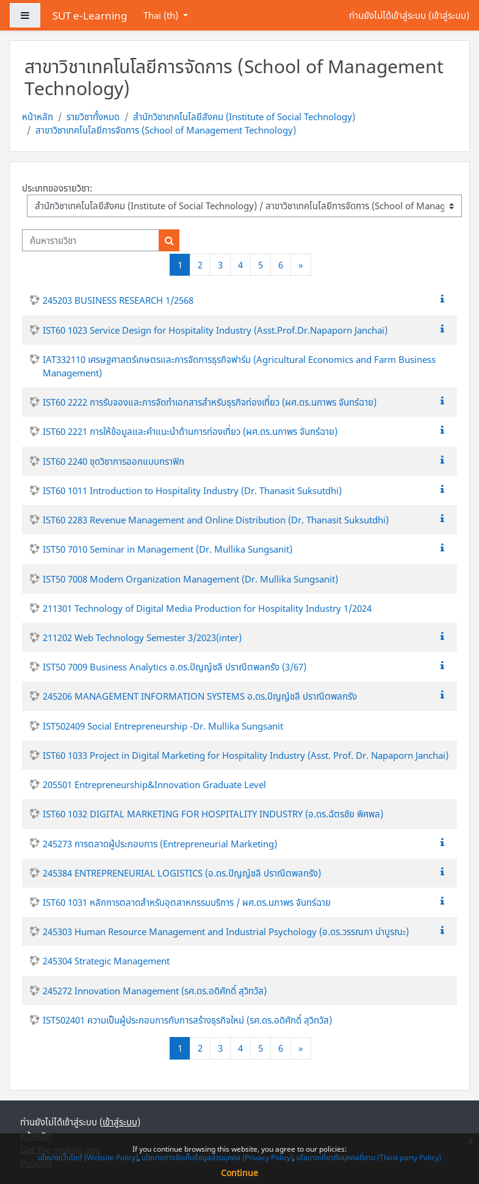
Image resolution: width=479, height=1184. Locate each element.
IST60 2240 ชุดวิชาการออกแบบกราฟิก (113, 461)
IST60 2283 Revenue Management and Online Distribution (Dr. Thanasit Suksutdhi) (216, 520)
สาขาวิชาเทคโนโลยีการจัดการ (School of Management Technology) (165, 130)
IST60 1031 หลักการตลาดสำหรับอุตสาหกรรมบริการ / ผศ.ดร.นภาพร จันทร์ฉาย (187, 902)
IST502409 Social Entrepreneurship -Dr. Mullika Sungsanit (163, 726)
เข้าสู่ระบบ (448, 15)
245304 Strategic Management (106, 961)
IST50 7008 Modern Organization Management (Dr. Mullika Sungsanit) (190, 579)
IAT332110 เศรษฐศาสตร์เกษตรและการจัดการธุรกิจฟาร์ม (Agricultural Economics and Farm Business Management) (239, 366)
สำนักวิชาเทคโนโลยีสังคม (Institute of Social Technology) (244, 116)
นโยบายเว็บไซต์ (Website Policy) (88, 1157)
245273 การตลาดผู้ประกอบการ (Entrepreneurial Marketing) (160, 844)
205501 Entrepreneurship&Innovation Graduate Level (154, 784)
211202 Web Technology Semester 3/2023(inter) (142, 637)
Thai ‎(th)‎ (162, 15)
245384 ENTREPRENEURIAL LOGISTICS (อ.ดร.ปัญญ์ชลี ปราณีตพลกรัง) (182, 873)
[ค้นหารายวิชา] (90, 240)
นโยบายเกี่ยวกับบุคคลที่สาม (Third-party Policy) (369, 1157)
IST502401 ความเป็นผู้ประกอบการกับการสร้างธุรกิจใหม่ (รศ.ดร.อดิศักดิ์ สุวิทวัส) (187, 1020)
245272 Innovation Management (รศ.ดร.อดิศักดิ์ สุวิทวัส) (155, 991)
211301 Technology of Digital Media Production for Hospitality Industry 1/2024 (207, 608)
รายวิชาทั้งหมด (93, 116)
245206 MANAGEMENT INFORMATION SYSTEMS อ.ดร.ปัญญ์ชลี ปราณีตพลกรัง (200, 696)
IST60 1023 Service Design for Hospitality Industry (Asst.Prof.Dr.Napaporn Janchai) (215, 330)
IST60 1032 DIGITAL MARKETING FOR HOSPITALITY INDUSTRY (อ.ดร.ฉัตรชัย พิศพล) (213, 814)
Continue (239, 1173)
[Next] (300, 265)
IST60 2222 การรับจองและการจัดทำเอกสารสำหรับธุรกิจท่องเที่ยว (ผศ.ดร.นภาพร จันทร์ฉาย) (209, 402)
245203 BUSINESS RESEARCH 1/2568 (118, 300)
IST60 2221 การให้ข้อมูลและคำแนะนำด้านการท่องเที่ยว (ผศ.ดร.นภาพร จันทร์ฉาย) (190, 431)
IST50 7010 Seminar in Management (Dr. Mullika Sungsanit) (167, 549)
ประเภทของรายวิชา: (57, 188)
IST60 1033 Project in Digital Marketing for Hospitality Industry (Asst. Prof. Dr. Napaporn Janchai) (245, 755)
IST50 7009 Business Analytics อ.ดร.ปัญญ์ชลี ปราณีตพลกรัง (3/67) (174, 667)
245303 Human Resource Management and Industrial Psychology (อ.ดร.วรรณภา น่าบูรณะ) (226, 931)
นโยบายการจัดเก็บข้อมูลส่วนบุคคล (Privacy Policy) (217, 1157)
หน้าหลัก (37, 116)
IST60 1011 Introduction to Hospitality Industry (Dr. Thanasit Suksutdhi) (192, 490)
